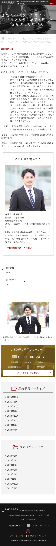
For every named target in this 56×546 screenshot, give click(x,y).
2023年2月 (12, 469)
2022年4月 (12, 478)
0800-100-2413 (40, 525)
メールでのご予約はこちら (28, 373)
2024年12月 (12, 406)
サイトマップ (41, 536)
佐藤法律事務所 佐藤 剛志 (19, 247)
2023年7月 (12, 425)
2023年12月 (12, 415)
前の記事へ (11, 267)
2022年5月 (12, 474)
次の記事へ (11, 279)
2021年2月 (12, 488)
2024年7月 (12, 411)
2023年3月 (12, 464)
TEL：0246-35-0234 (28, 519)
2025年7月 (12, 401)
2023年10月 (12, 420)
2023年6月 (12, 455)
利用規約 (31, 536)
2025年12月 (12, 397)
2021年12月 (12, 483)
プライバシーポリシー (17, 536)
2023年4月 (12, 429)
